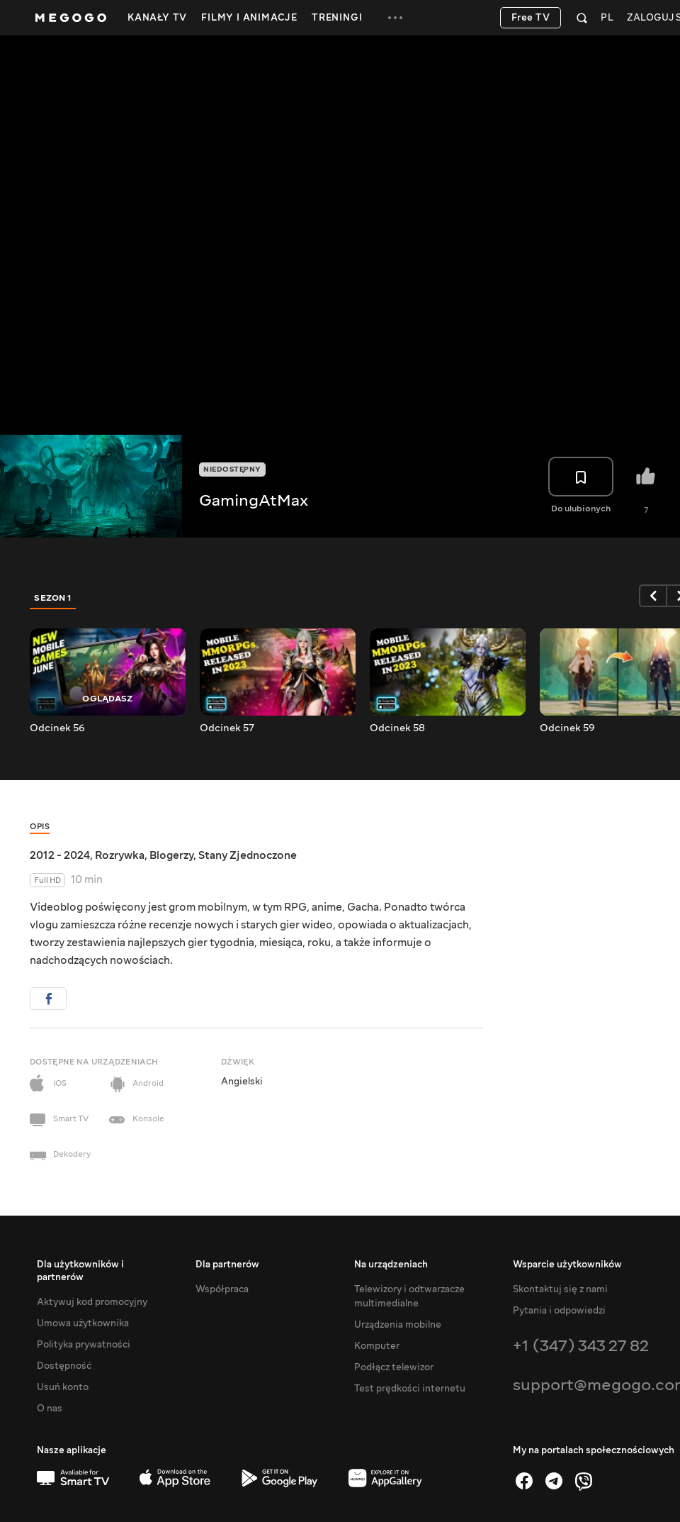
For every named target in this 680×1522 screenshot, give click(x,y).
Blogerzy (171, 855)
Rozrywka (119, 855)
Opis (40, 826)
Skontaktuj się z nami (560, 1289)
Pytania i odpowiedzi (559, 1310)
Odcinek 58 (397, 728)
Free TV (530, 17)
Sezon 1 (53, 598)
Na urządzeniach (391, 1264)
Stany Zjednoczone (247, 855)
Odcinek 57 (227, 728)
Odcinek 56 (57, 728)
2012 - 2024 (60, 855)
